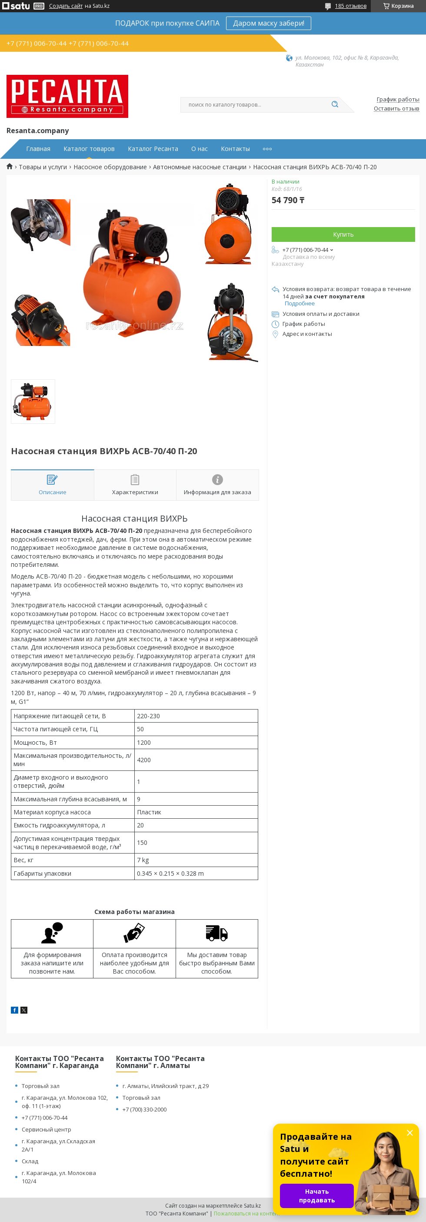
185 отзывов (350, 6)
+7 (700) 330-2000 (144, 1109)
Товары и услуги (43, 167)
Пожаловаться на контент (247, 1213)
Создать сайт (66, 6)
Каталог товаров (89, 149)
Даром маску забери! (268, 23)
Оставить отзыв (396, 109)
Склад (30, 1161)
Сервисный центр (46, 1129)
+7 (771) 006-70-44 (44, 1118)
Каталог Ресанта (153, 149)
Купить (343, 234)
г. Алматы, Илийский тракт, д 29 (166, 1086)
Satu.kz (252, 1205)
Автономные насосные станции (199, 167)
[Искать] (334, 105)
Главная (38, 149)
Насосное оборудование (110, 167)
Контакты (235, 149)
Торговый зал (41, 1086)
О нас (199, 149)
